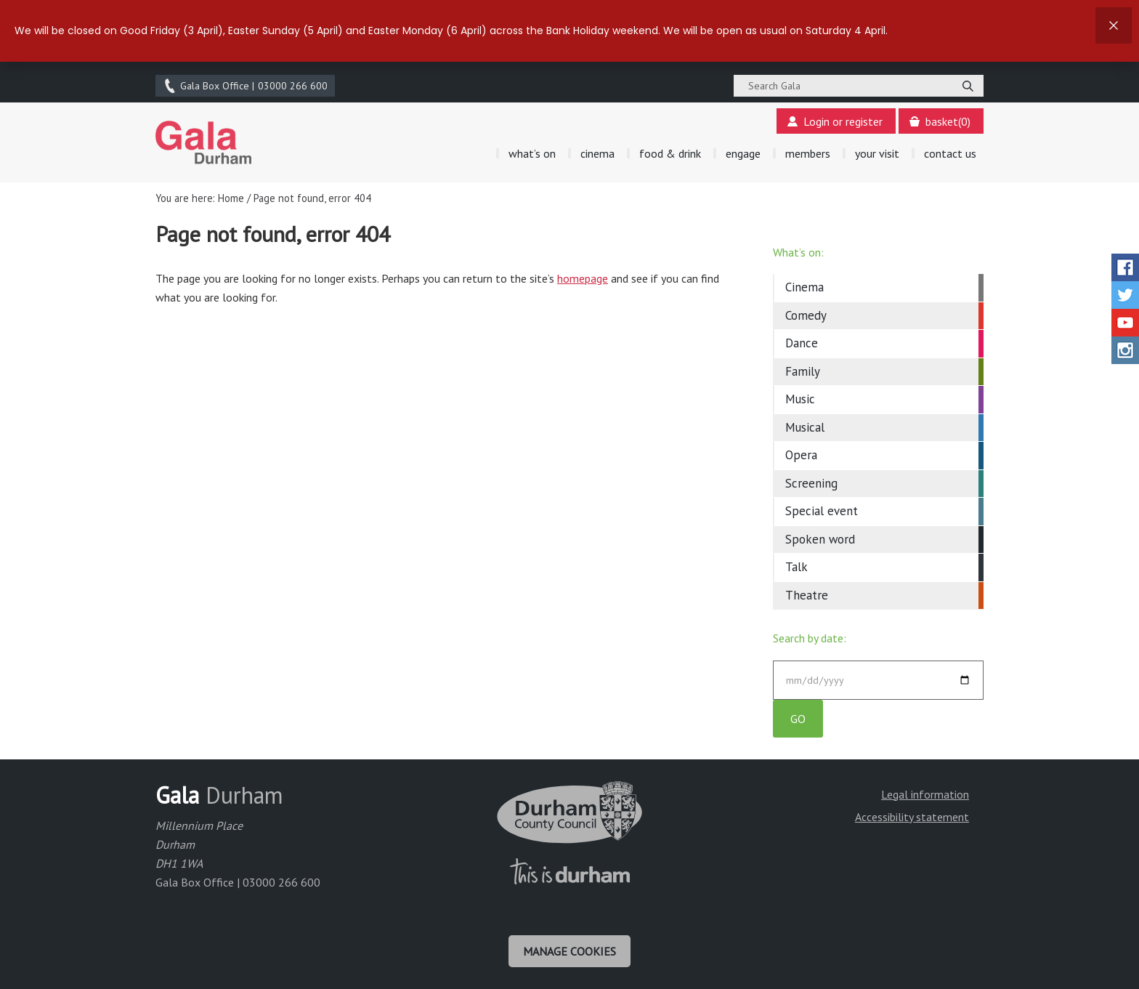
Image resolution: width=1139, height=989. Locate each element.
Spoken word (820, 539)
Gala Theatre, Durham (203, 142)
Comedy (806, 315)
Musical (804, 427)
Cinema (804, 287)
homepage (582, 278)
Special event (821, 511)
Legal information (925, 794)
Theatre (806, 595)
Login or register (835, 121)
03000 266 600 (245, 85)
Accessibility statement (912, 817)
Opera (801, 455)
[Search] (968, 86)
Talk (796, 567)
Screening (811, 483)
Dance (801, 343)
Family (802, 371)
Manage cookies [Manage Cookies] (569, 951)
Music (800, 399)
